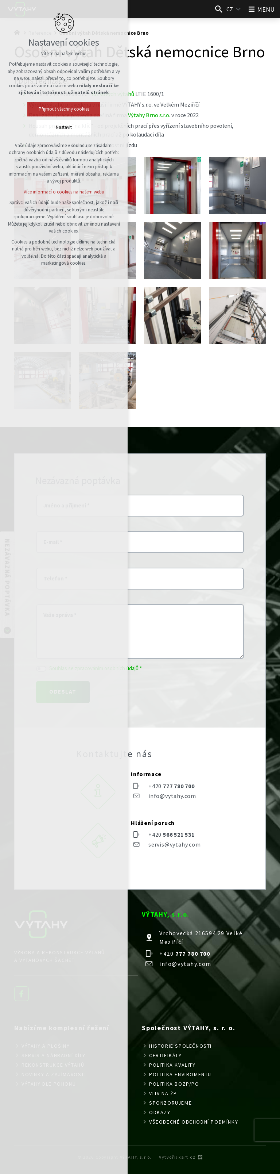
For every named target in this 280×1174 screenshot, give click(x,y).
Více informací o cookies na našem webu (64, 192)
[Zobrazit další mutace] (238, 9)
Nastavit (64, 127)
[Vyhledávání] (218, 9)
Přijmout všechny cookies (64, 109)
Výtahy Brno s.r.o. (149, 115)
